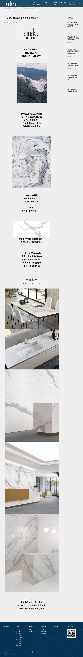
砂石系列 (18, 636)
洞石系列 (18, 639)
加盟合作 (44, 626)
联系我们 (56, 626)
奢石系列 (18, 632)
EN (79, 3)
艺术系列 (18, 641)
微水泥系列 (19, 638)
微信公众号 (70, 626)
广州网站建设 (6, 654)
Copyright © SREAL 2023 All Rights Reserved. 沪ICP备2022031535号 (17, 652)
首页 (4, 8)
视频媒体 (31, 632)
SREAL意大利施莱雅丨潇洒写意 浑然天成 (29, 8)
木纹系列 (18, 645)
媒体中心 (9, 8)
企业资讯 (15, 8)
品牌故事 (6, 626)
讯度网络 (13, 654)
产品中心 (18, 626)
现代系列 (18, 643)
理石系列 (18, 630)
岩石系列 (18, 634)
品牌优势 (44, 630)
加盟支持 (44, 632)
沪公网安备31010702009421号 (39, 652)
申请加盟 (44, 634)
